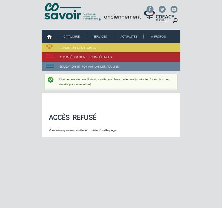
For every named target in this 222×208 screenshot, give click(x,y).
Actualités (129, 36)
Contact (162, 20)
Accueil (49, 36)
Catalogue (72, 36)
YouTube (174, 9)
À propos (158, 36)
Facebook (150, 9)
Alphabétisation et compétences (86, 57)
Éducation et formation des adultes (89, 66)
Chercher (175, 20)
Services (100, 36)
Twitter (162, 9)
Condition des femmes (78, 47)
